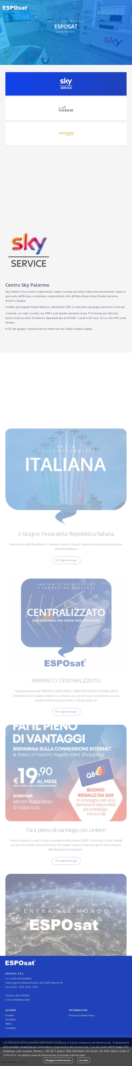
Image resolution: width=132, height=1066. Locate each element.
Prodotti (9, 1015)
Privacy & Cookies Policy (82, 1015)
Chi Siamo (10, 1019)
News (8, 1023)
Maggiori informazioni (58, 1060)
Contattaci (10, 1028)
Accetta (83, 1060)
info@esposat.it (21, 999)
